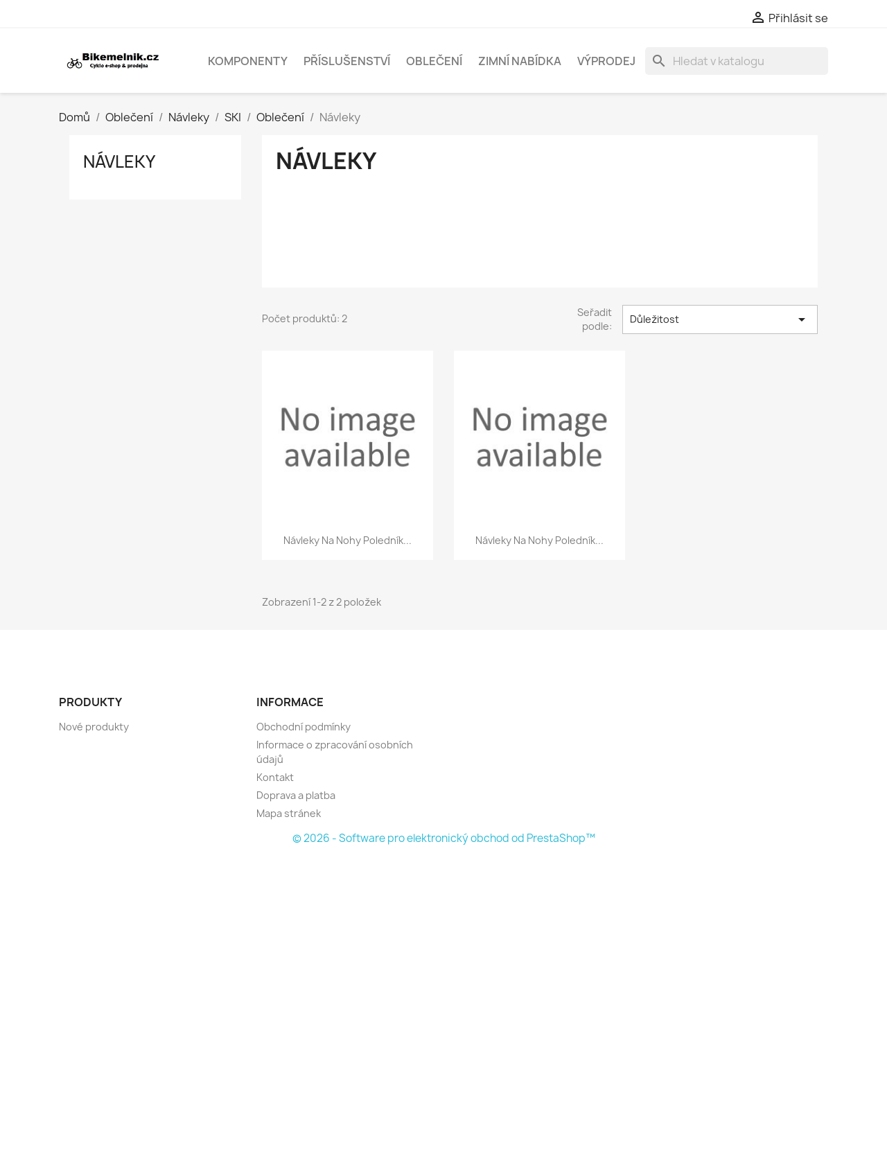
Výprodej (606, 61)
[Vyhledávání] (736, 61)
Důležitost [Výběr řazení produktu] (720, 319)
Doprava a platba (295, 795)
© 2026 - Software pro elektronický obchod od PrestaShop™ (443, 838)
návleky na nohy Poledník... (347, 540)
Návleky (119, 161)
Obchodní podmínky (303, 726)
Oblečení (434, 61)
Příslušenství (347, 61)
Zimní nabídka (519, 61)
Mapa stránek (288, 813)
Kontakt (275, 777)
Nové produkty (94, 726)
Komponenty (248, 61)
